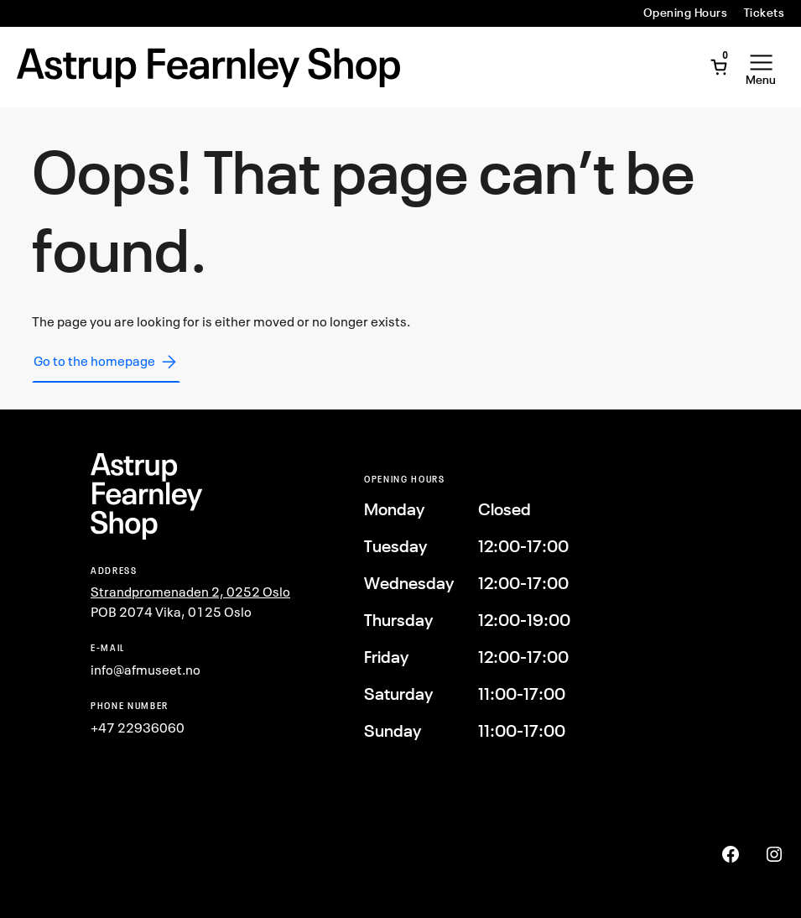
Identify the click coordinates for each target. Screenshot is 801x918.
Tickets (764, 12)
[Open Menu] (760, 67)
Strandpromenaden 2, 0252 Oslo (190, 591)
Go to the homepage (106, 362)
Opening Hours (685, 12)
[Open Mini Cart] (718, 67)
